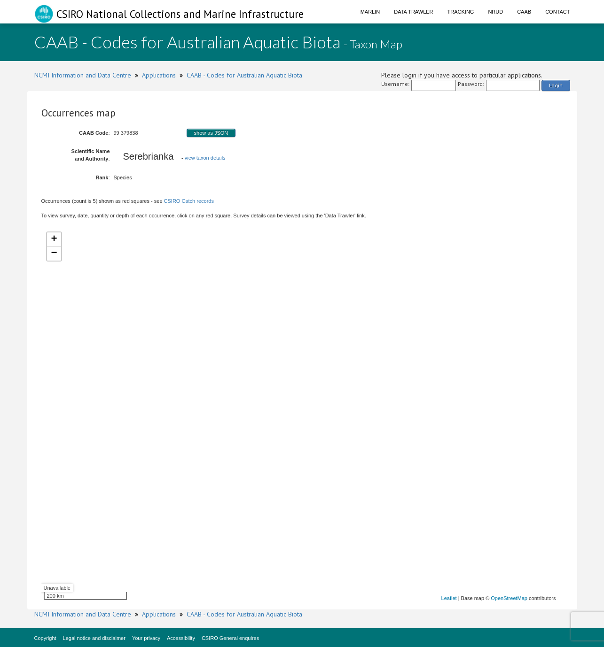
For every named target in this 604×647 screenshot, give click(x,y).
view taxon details (205, 158)
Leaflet (449, 598)
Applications (159, 75)
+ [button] (54, 239)
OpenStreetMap (509, 598)
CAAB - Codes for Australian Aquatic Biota (244, 75)
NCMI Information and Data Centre (82, 75)
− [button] (54, 253)
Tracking (460, 12)
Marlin (370, 12)
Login (556, 85)
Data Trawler (413, 12)
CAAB (524, 12)
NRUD (495, 12)
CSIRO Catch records (189, 201)
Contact (557, 12)
